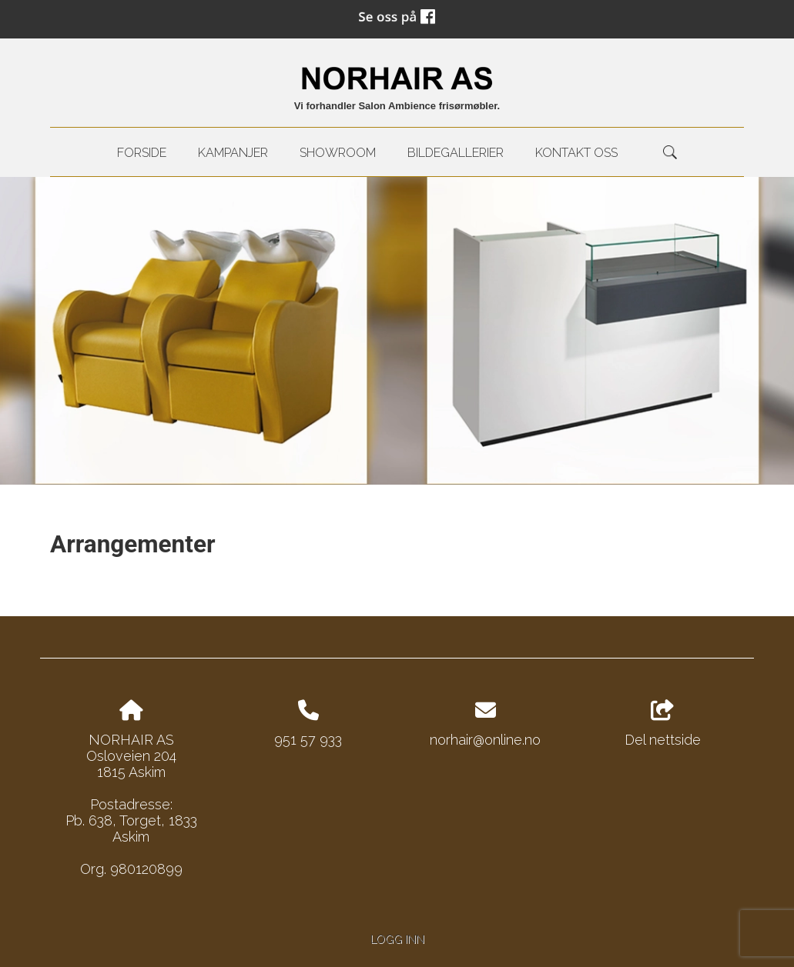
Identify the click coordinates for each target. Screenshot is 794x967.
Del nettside (663, 724)
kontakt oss (576, 152)
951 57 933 (308, 740)
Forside (141, 152)
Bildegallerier (455, 152)
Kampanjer (233, 152)
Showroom (338, 152)
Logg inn (397, 938)
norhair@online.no (485, 740)
